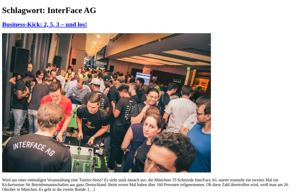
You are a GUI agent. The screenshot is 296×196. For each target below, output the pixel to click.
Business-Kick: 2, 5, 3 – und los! (44, 24)
